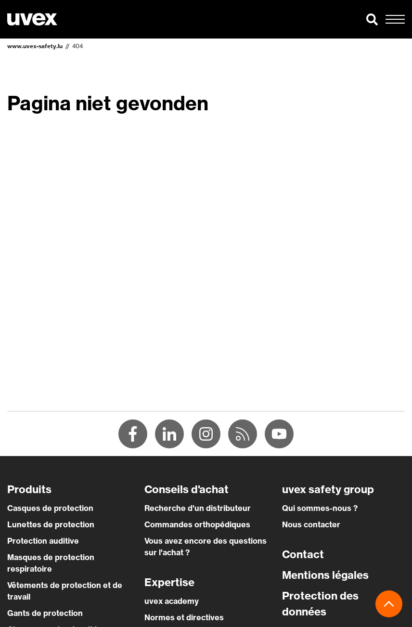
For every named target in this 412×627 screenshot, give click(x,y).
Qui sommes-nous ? (320, 508)
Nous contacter (311, 524)
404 (77, 46)
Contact (303, 554)
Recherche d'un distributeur (197, 508)
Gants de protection (45, 613)
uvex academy (171, 601)
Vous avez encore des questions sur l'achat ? (205, 546)
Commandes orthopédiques (197, 524)
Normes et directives (184, 617)
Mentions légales (325, 575)
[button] (372, 19)
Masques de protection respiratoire (50, 563)
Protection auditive (43, 541)
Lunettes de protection (50, 524)
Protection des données (320, 603)
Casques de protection (50, 508)
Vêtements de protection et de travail (64, 590)
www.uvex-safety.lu (35, 46)
